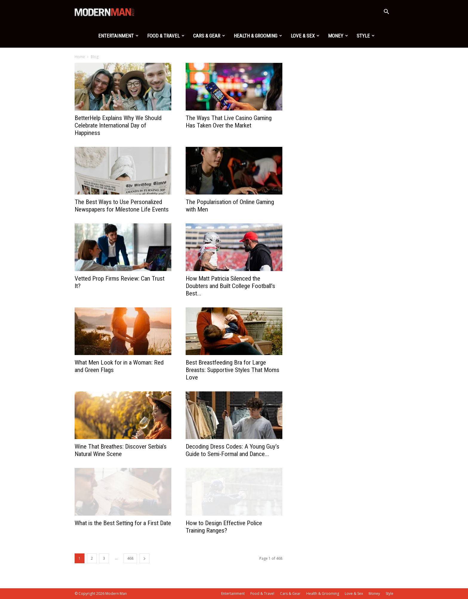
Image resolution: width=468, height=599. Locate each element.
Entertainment (118, 36)
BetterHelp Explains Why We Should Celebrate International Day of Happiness (118, 125)
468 (130, 558)
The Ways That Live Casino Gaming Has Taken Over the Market (229, 121)
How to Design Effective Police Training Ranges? (224, 526)
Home (80, 56)
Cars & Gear (209, 36)
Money (338, 36)
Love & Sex (305, 36)
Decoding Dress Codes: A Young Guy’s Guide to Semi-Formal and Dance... (232, 450)
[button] (386, 12)
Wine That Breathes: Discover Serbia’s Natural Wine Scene (121, 450)
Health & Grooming (258, 36)
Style (366, 36)
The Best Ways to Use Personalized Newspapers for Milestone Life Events (122, 205)
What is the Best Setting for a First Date (123, 523)
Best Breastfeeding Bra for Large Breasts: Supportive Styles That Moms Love (232, 370)
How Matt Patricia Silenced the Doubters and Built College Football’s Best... (230, 286)
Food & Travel (165, 36)
